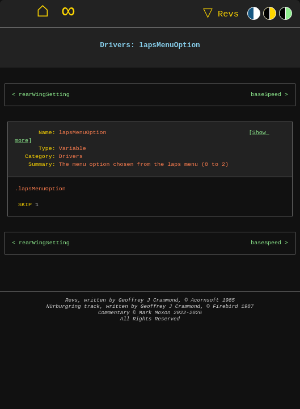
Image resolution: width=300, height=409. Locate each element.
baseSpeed (266, 94)
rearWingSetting (44, 94)
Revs (218, 13)
